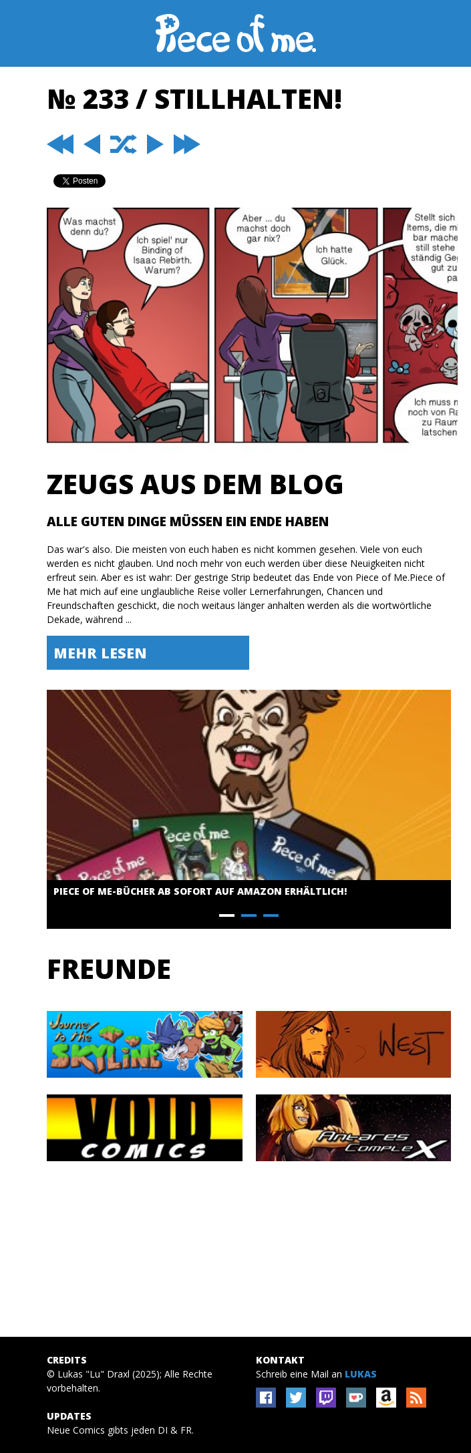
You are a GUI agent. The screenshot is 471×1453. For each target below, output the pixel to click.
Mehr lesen (100, 652)
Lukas (361, 1374)
